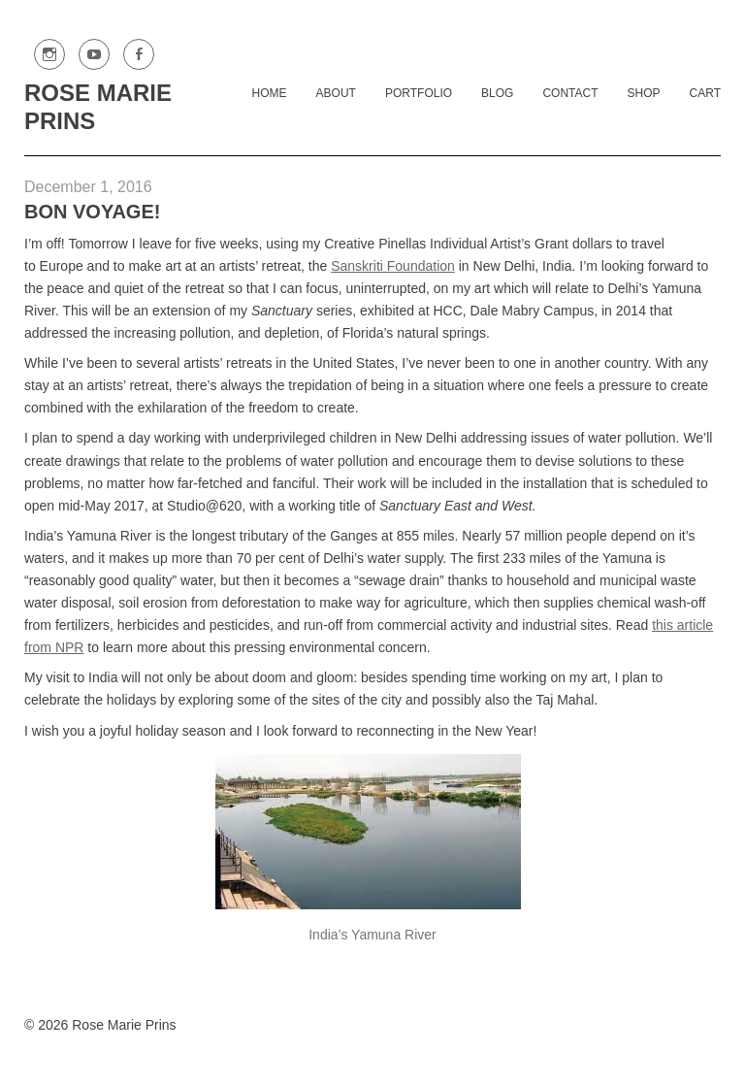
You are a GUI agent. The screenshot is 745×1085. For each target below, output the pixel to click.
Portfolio (418, 93)
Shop (644, 93)
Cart (705, 93)
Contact (570, 93)
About (336, 93)
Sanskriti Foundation (393, 266)
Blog (497, 93)
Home (269, 93)
